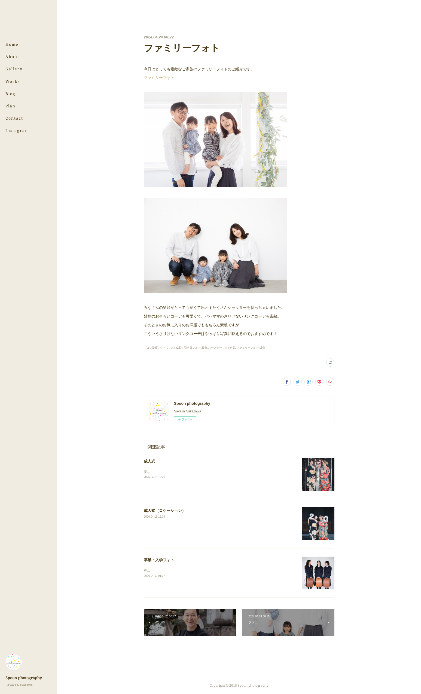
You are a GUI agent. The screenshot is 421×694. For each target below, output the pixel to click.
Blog (10, 93)
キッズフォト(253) (171, 347)
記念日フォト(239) (195, 347)
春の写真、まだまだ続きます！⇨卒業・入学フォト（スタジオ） (190, 570)
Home (12, 44)
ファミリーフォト (159, 78)
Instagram (17, 130)
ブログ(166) (151, 347)
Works (12, 81)
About (12, 56)
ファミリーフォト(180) (251, 347)
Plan (10, 105)
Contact (14, 118)
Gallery (14, 68)
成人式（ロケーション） (165, 510)
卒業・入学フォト (159, 560)
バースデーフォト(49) (221, 347)
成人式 (149, 461)
